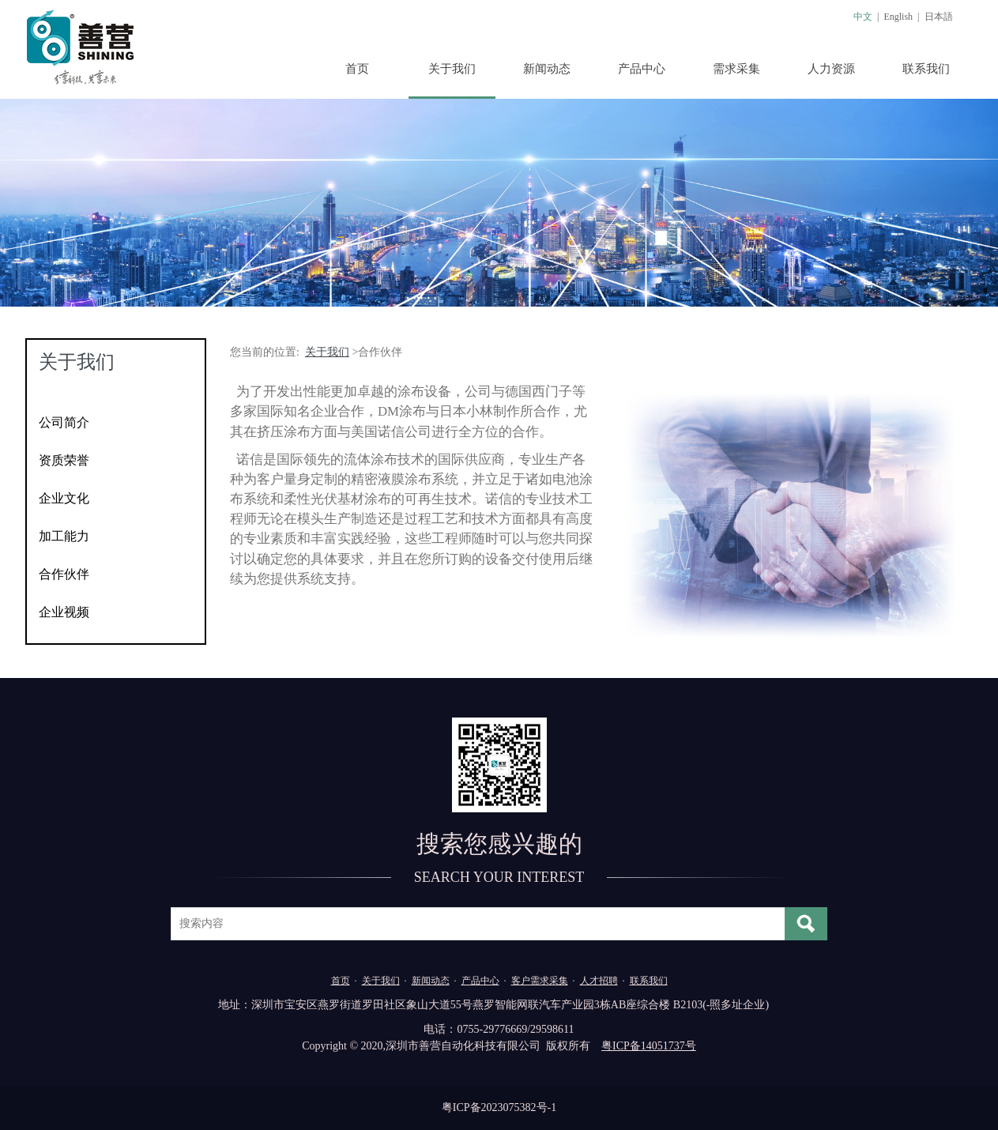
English (898, 16)
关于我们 (452, 68)
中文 (862, 16)
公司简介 (64, 422)
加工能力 (64, 536)
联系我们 (926, 68)
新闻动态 (547, 68)
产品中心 (641, 68)
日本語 (939, 16)
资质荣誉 (64, 460)
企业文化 (64, 498)
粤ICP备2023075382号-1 (499, 1107)
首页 (357, 68)
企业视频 (64, 612)
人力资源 (831, 68)
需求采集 (736, 68)
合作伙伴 (64, 574)
